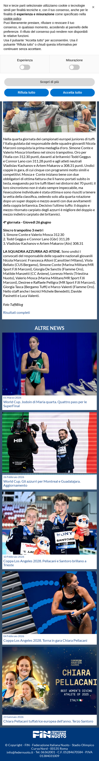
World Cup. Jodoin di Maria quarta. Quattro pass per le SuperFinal (45, 404)
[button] (93, 7)
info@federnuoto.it (20, 752)
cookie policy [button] (12, 18)
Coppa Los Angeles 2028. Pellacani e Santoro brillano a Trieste (44, 563)
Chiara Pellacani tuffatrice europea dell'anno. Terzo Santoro (48, 721)
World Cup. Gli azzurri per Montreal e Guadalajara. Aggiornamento (41, 483)
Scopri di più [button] (49, 82)
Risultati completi (16, 312)
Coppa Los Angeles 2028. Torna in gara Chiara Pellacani (45, 640)
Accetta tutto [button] (72, 92)
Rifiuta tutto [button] (26, 92)
